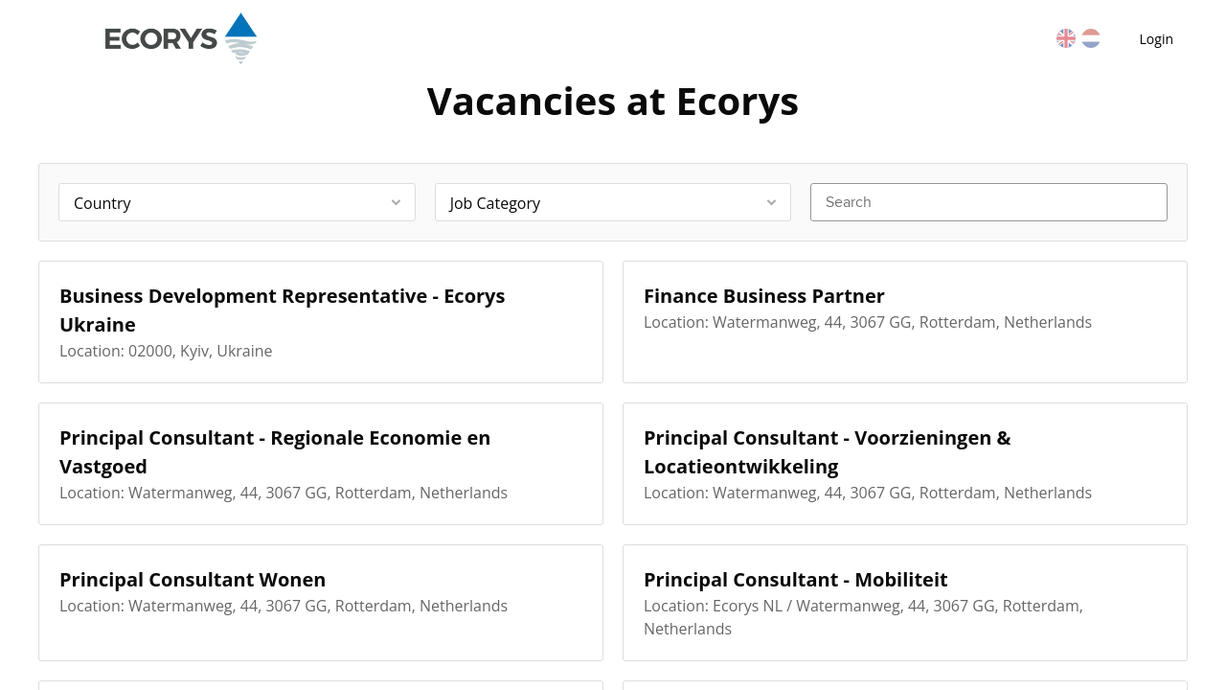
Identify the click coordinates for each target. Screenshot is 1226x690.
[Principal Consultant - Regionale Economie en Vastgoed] (321, 464)
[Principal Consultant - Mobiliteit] (905, 603)
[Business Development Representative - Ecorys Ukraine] (321, 322)
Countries (516, 38)
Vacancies (407, 38)
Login (1156, 39)
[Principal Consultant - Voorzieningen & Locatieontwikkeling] (905, 464)
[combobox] (237, 202)
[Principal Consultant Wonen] (321, 603)
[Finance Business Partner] (905, 322)
